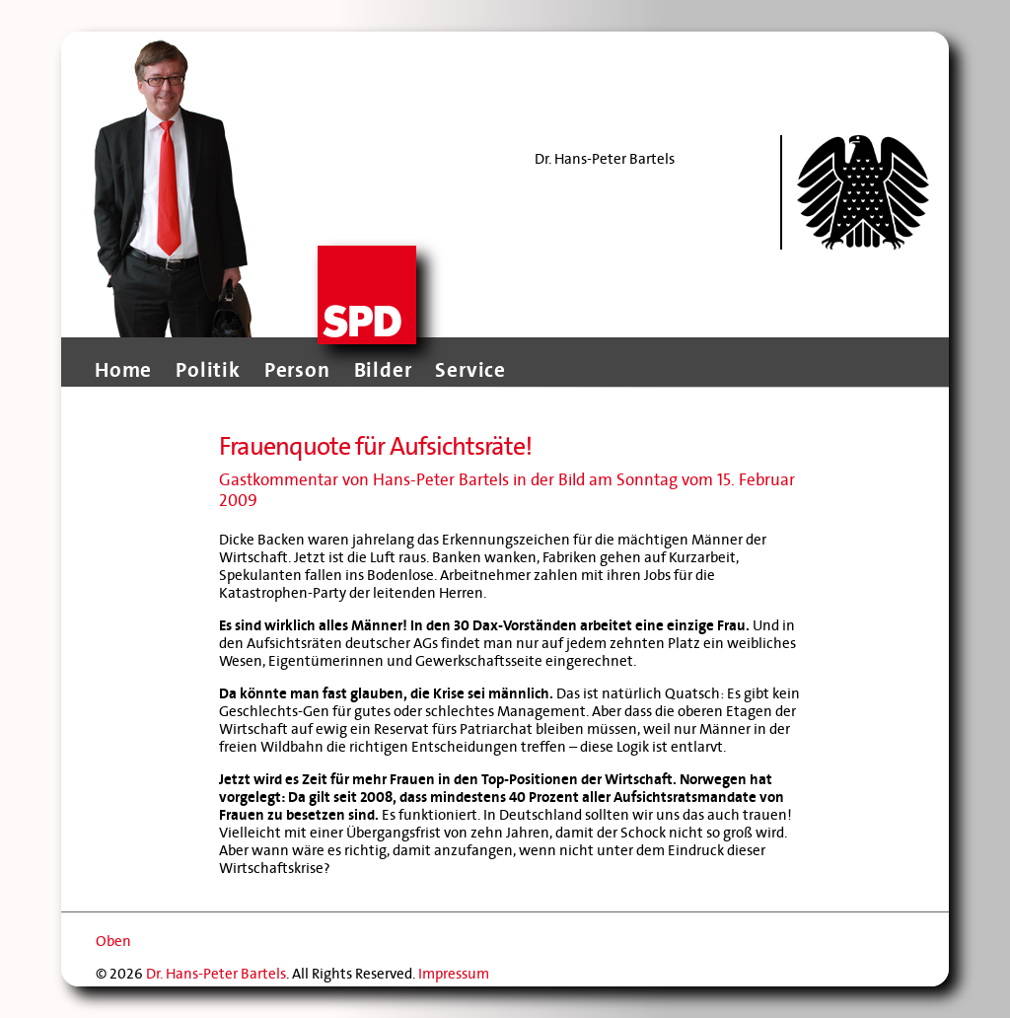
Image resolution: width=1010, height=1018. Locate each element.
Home (123, 370)
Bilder (383, 370)
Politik (208, 370)
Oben (113, 941)
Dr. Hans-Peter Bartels (216, 973)
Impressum (453, 973)
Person (297, 370)
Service (470, 370)
